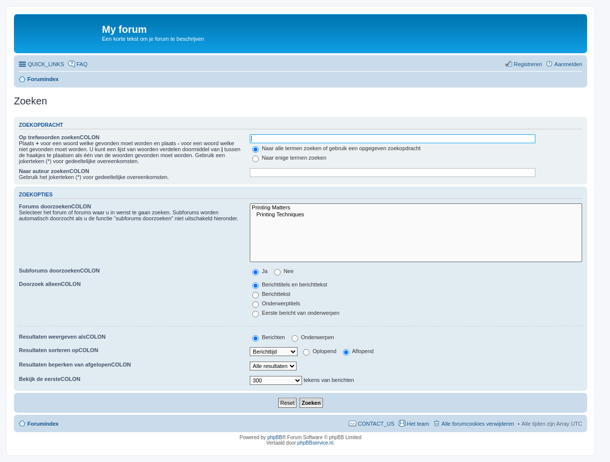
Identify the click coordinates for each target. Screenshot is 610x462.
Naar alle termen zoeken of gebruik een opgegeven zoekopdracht (336, 148)
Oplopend (319, 351)
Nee (284, 271)
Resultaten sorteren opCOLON (59, 350)
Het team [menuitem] (418, 424)
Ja (260, 271)
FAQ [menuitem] (82, 64)
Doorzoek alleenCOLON (50, 284)
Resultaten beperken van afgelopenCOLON (75, 365)
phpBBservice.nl (315, 443)
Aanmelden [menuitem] (568, 64)
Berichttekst (271, 294)
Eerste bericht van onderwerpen (295, 313)
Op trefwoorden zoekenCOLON (59, 137)
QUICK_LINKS (46, 64)
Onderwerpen (313, 337)
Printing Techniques (416, 214)
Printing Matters (416, 207)
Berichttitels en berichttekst (289, 284)
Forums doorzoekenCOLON (55, 206)
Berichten (268, 337)
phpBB (274, 437)
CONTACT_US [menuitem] (376, 424)
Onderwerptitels (276, 303)
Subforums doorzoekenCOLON (59, 271)
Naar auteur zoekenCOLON (54, 171)
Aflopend (358, 351)
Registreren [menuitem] (527, 64)
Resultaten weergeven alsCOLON (62, 337)
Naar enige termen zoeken (289, 158)
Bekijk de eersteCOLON (50, 379)
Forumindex (43, 79)
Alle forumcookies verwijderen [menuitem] (477, 424)
